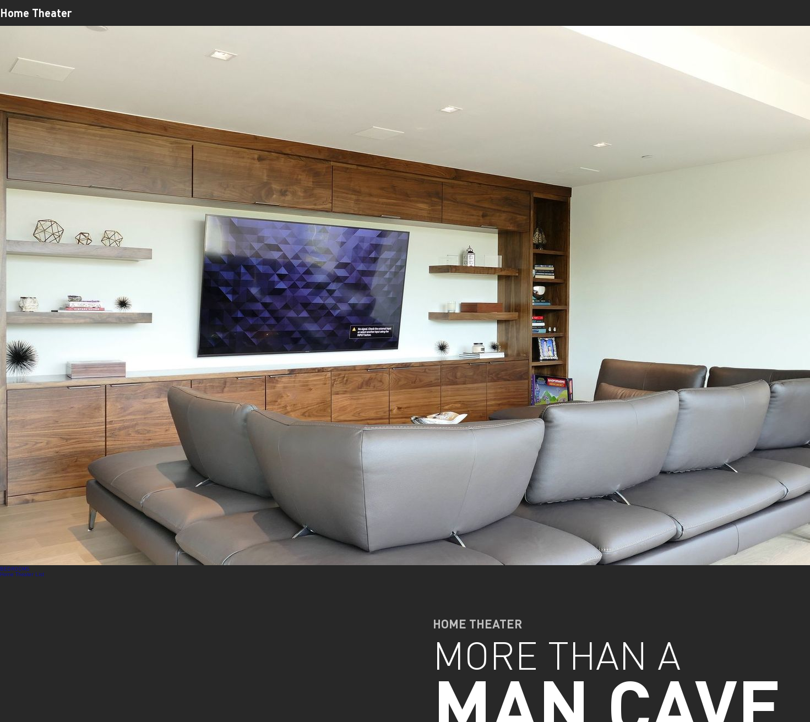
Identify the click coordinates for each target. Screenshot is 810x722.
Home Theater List (22, 574)
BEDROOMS (14, 568)
